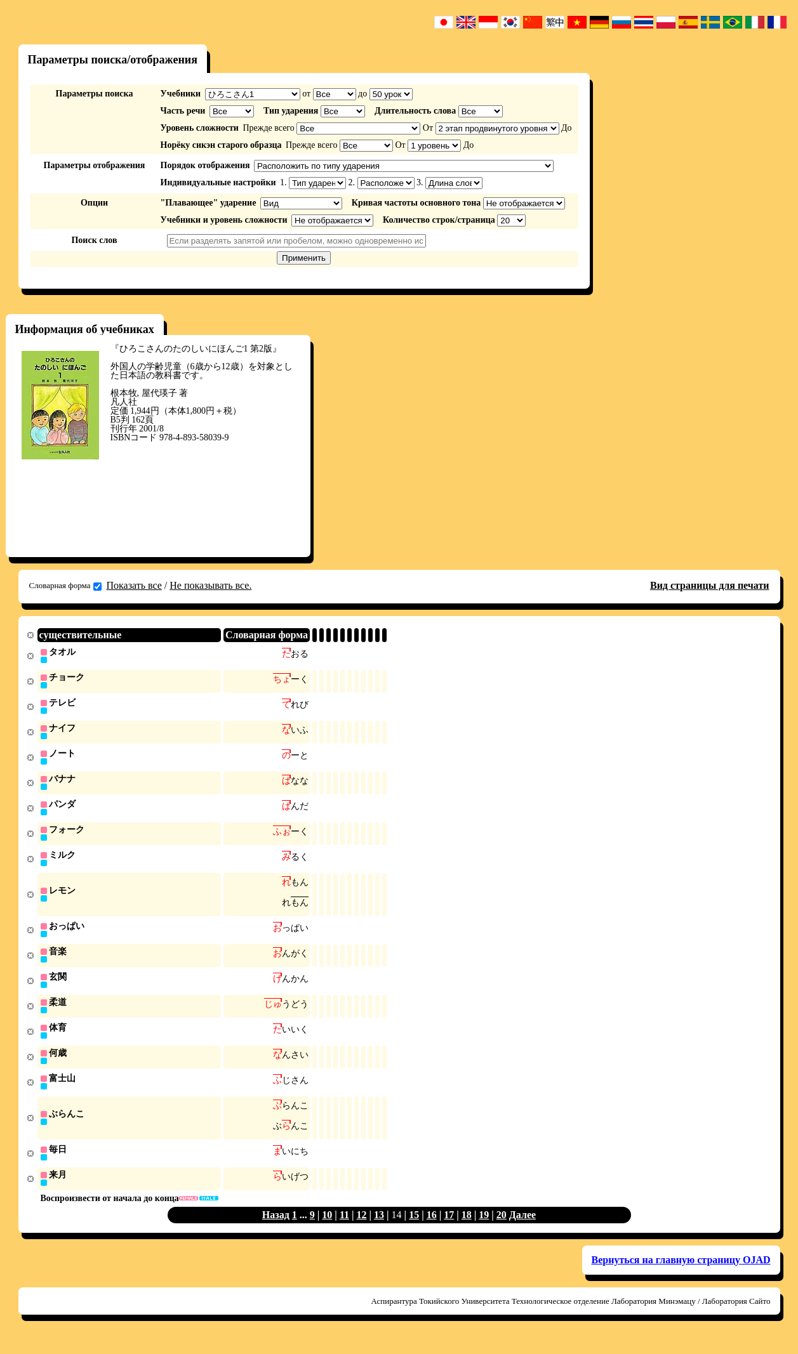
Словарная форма (65, 586)
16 (432, 1228)
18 (467, 1228)
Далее (522, 1228)
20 (501, 1228)
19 (484, 1228)
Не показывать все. (210, 585)
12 (362, 1228)
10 (327, 1228)
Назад (275, 1228)
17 (449, 1228)
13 (379, 1228)
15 (414, 1228)
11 (344, 1228)
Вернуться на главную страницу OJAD (681, 1273)
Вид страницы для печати (709, 585)
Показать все (134, 585)
